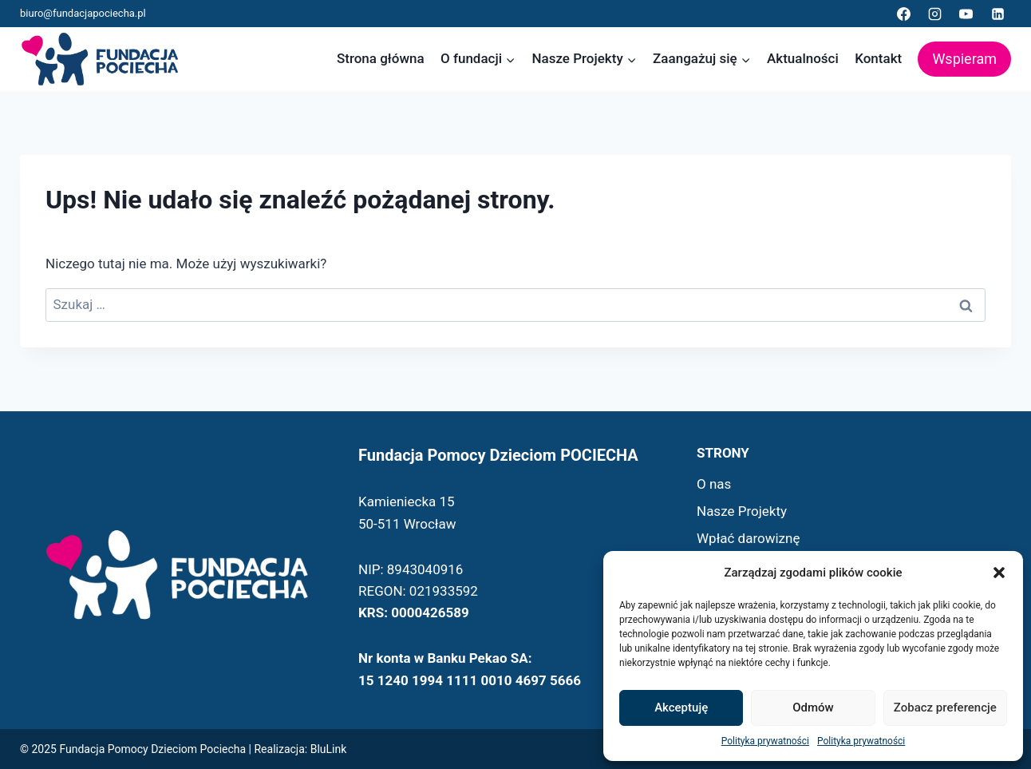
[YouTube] (966, 13)
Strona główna (381, 58)
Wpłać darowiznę (748, 538)
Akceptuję (681, 707)
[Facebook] (904, 13)
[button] (999, 573)
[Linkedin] (997, 13)
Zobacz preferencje (945, 707)
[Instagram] (935, 13)
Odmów (813, 707)
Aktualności (803, 58)
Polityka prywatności (765, 741)
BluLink (328, 749)
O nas (714, 484)
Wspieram (964, 58)
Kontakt (878, 58)
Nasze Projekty (742, 511)
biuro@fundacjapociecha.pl (83, 13)
